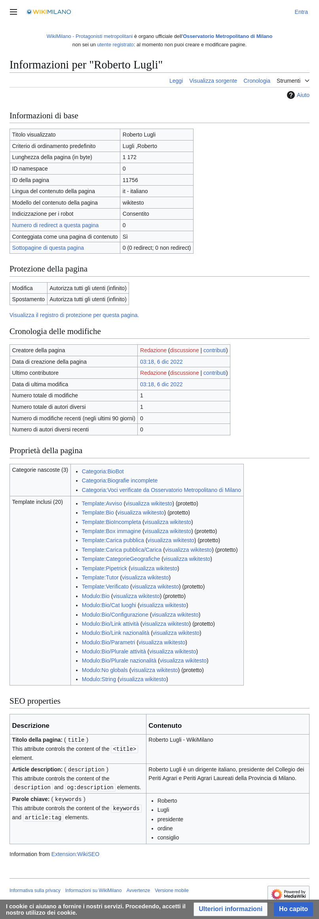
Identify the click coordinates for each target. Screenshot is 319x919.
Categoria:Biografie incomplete (120, 480)
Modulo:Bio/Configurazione (115, 614)
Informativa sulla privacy (35, 889)
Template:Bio (98, 512)
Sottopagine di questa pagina (48, 248)
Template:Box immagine (111, 531)
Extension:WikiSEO (75, 852)
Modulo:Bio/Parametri (108, 642)
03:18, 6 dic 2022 (161, 362)
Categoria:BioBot (103, 471)
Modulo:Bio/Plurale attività (114, 651)
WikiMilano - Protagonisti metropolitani (90, 36)
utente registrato (115, 44)
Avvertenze (138, 889)
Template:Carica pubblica (113, 540)
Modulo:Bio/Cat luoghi (109, 605)
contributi (214, 350)
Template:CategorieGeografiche (121, 559)
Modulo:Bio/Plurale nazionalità (119, 660)
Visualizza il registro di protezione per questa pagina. (74, 315)
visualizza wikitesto (148, 503)
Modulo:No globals (105, 670)
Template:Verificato (105, 586)
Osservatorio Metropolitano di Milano (227, 36)
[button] (231, 909)
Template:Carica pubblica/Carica (122, 550)
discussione (184, 350)
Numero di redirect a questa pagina (55, 225)
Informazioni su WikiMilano (93, 889)
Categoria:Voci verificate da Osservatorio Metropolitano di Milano (161, 490)
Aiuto (297, 95)
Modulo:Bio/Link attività (110, 624)
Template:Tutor (100, 577)
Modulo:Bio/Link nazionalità (115, 633)
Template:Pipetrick (104, 568)
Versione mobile (171, 889)
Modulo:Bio (96, 596)
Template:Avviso (102, 503)
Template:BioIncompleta (111, 522)
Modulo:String (99, 679)
